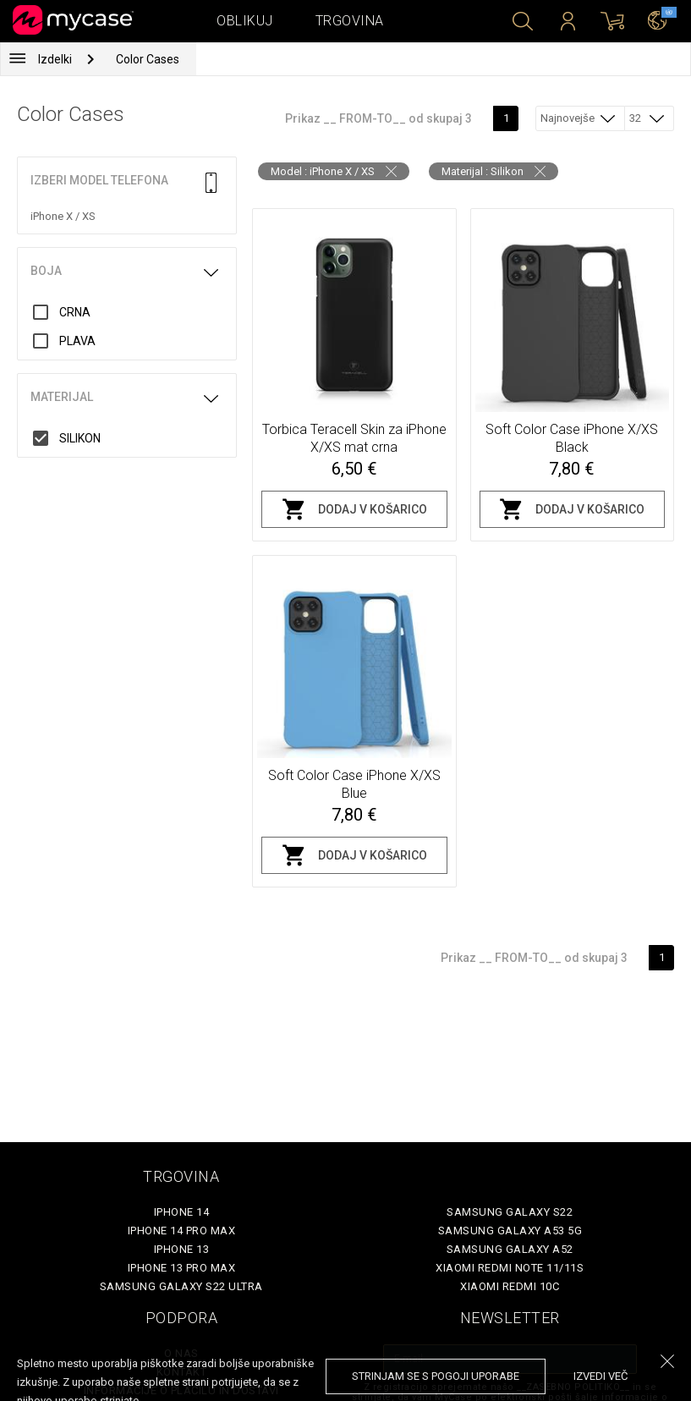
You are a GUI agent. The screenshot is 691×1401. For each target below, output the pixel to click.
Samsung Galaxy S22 (510, 1212)
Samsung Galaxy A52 (510, 1249)
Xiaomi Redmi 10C (509, 1286)
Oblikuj (245, 21)
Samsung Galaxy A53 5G (510, 1230)
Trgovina (349, 21)
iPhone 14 (182, 1212)
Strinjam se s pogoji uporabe (435, 1376)
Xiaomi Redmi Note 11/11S (510, 1267)
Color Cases (147, 59)
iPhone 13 (182, 1249)
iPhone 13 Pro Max (182, 1267)
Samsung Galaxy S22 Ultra (181, 1286)
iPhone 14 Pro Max (182, 1230)
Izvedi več (600, 1376)
